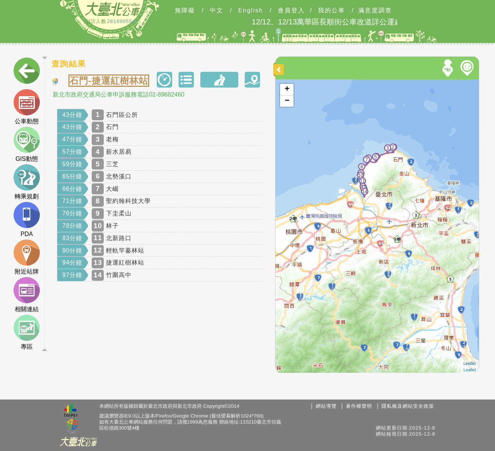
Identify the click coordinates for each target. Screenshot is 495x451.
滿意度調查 (375, 11)
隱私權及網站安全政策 (407, 406)
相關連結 (27, 294)
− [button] (287, 101)
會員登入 (291, 11)
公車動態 (27, 106)
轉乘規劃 (27, 182)
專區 (27, 332)
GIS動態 (27, 144)
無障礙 (185, 11)
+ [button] (287, 89)
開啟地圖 (286, 82)
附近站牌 (27, 257)
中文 (216, 11)
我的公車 (331, 11)
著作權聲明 (359, 406)
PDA (27, 219)
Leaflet (469, 363)
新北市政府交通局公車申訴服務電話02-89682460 (118, 95)
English (250, 11)
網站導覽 (326, 406)
